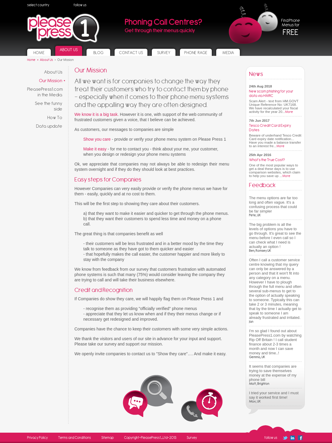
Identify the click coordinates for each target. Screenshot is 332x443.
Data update (49, 126)
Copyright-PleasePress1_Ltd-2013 (150, 438)
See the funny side (48, 106)
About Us (53, 72)
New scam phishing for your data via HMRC (271, 93)
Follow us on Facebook (111, 7)
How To (54, 117)
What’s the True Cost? (267, 160)
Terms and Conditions (74, 438)
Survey (192, 438)
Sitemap (107, 438)
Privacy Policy (37, 438)
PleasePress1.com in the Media (45, 92)
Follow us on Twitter (94, 5)
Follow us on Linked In (102, 5)
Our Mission (50, 80)
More (289, 112)
